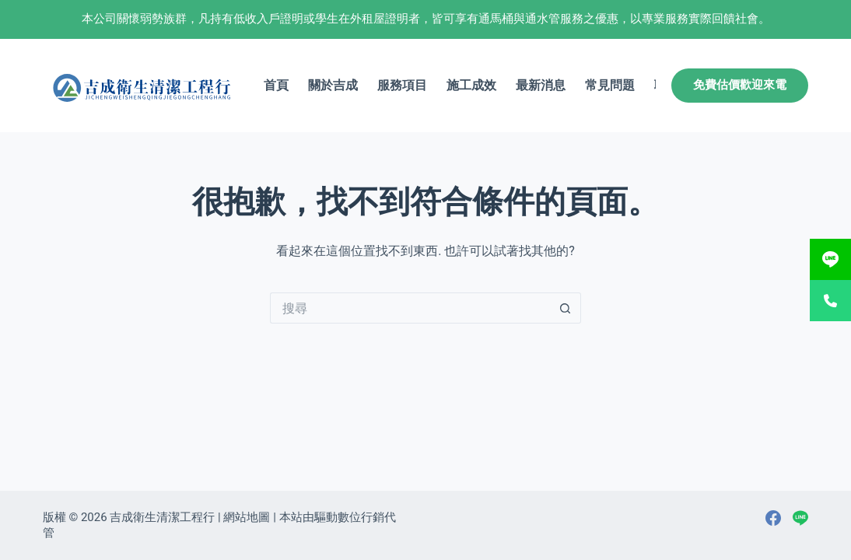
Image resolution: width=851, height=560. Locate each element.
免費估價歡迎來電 (739, 85)
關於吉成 (333, 85)
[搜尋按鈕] (565, 308)
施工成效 (471, 85)
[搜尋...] (410, 308)
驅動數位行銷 (349, 517)
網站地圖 (246, 517)
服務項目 (402, 85)
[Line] (800, 518)
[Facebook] (773, 518)
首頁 (276, 85)
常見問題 (610, 85)
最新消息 (541, 85)
